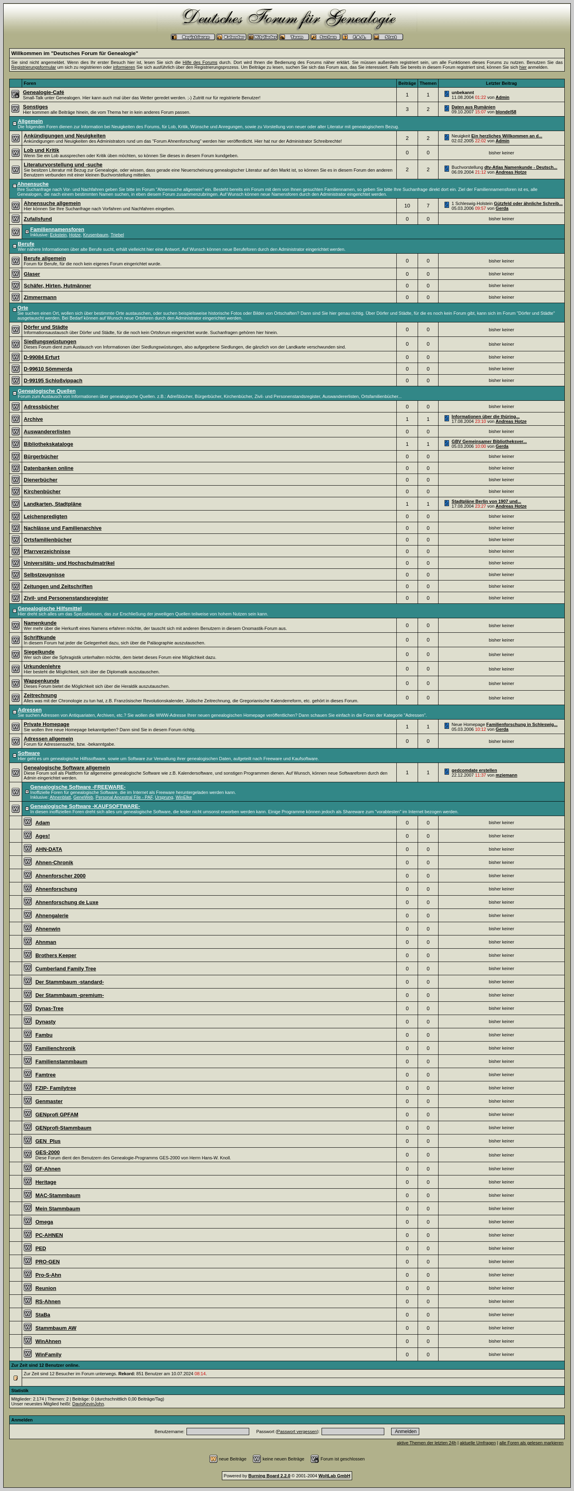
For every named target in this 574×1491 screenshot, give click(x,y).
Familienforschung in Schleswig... (522, 724)
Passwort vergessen (297, 1431)
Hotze (75, 234)
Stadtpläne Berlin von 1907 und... (486, 501)
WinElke (184, 797)
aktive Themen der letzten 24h (426, 1442)
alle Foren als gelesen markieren (531, 1442)
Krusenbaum (95, 234)
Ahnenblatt (60, 797)
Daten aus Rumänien (474, 107)
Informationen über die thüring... (486, 416)
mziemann (506, 775)
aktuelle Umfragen (478, 1442)
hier (523, 67)
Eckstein (58, 234)
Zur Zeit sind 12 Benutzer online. (45, 1365)
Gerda (502, 208)
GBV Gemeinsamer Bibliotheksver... (489, 441)
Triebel (117, 234)
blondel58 (506, 111)
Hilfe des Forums (199, 62)
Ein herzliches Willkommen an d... (507, 135)
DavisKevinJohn (88, 1403)
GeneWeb (83, 797)
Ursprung (164, 797)
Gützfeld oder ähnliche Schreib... (528, 203)
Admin (502, 97)
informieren (124, 67)
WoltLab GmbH (334, 1475)
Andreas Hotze (511, 172)
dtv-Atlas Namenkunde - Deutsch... (521, 167)
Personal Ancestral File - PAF (124, 797)
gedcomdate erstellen (474, 770)
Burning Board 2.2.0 (269, 1475)
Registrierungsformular (33, 67)
